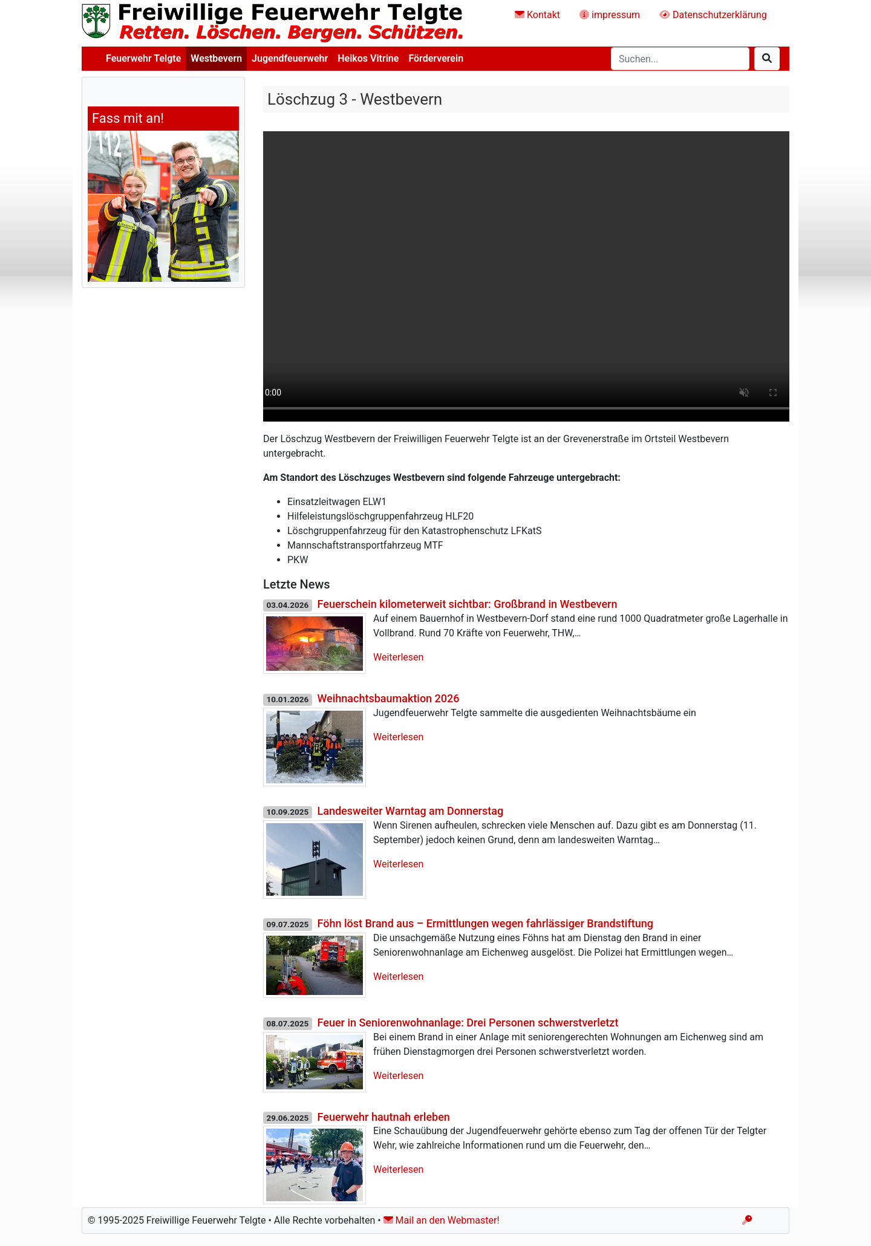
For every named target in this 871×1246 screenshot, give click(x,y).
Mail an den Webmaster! (441, 1220)
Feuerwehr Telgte (143, 58)
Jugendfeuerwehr (290, 58)
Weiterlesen (398, 657)
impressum (609, 15)
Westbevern (216, 58)
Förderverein (435, 58)
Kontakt (537, 15)
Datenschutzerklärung (713, 15)
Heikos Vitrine (368, 58)
